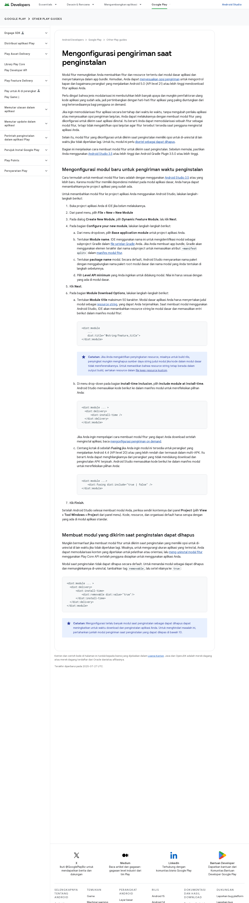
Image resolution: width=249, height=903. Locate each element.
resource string (107, 304)
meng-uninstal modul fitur (186, 552)
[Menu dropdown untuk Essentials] (57, 4)
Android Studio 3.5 (100, 154)
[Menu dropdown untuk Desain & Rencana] (95, 4)
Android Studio (232, 4)
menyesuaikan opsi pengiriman (160, 79)
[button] (22, 33)
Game (91, 896)
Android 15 (158, 896)
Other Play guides (47, 18)
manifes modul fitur (109, 253)
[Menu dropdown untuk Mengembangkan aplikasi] (142, 4)
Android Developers (73, 39)
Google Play (15, 18)
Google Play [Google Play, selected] (159, 4)
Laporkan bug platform (230, 896)
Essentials (45, 4)
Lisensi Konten (156, 655)
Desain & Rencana (78, 4)
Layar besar (126, 900)
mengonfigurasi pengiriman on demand (135, 441)
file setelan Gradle (123, 244)
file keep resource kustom (151, 370)
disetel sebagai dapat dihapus (155, 142)
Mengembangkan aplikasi (120, 4)
